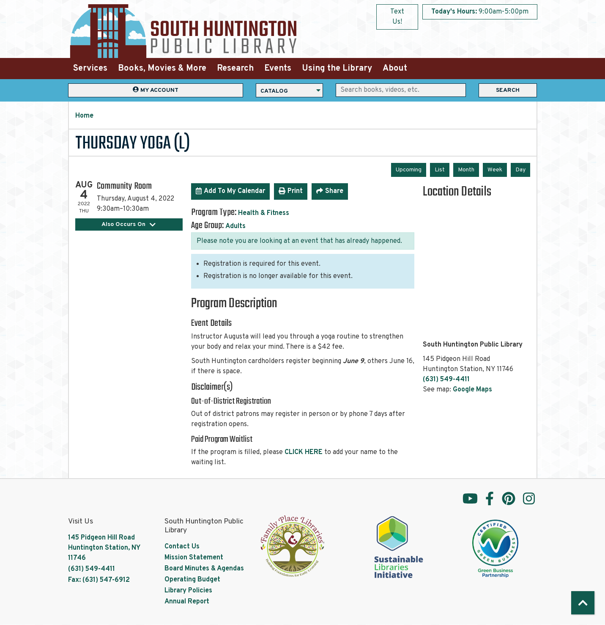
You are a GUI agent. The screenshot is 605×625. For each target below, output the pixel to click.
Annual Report (186, 601)
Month (466, 169)
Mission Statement (193, 557)
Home (84, 116)
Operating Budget (192, 579)
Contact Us (182, 546)
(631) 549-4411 (446, 379)
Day (520, 169)
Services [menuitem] (90, 68)
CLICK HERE (304, 452)
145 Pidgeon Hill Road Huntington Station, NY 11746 (104, 548)
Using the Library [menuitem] (337, 68)
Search (508, 90)
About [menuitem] (395, 68)
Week (494, 169)
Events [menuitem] (277, 68)
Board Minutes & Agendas (204, 568)
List (440, 169)
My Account (155, 90)
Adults (235, 226)
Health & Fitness (263, 213)
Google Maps (472, 389)
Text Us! (397, 17)
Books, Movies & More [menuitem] (162, 68)
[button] (479, 11)
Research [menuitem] (235, 68)
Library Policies (188, 590)
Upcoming (409, 169)
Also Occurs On (128, 224)
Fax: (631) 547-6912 (99, 580)
